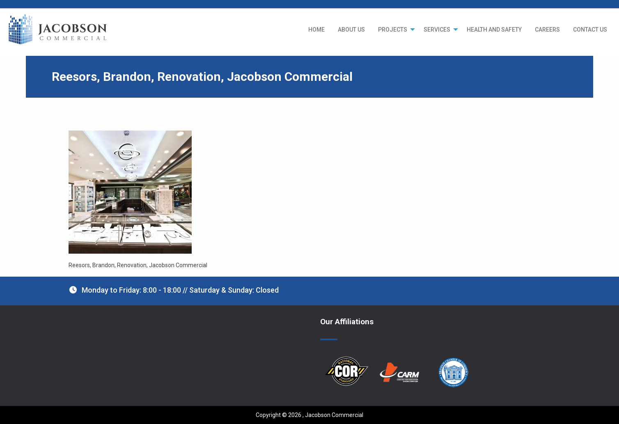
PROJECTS (392, 29)
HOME (316, 29)
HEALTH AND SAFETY (494, 29)
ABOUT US (351, 29)
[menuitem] (316, 29)
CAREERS (547, 29)
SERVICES (437, 29)
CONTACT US (590, 29)
